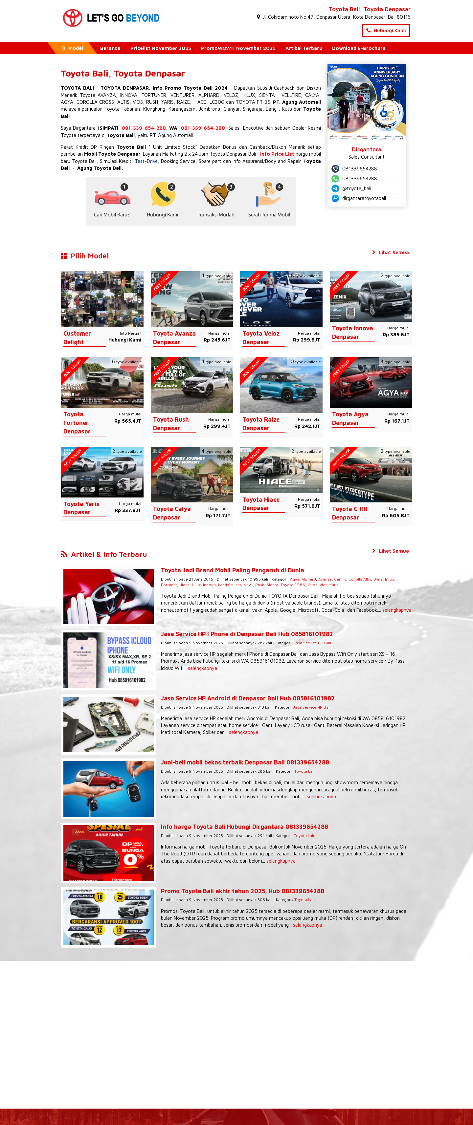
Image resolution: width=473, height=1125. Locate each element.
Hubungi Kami (386, 30)
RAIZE (183, 102)
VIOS (138, 102)
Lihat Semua (390, 252)
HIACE (199, 102)
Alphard (299, 579)
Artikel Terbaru (303, 48)
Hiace (156, 584)
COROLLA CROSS (95, 102)
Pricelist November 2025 (160, 48)
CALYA (312, 95)
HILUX (248, 95)
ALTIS (123, 102)
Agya (284, 579)
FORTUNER (154, 95)
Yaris (306, 584)
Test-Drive (146, 161)
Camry (330, 579)
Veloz (284, 584)
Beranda (110, 48)
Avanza (315, 579)
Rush (231, 584)
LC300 (217, 102)
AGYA (67, 102)
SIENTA (267, 95)
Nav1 (220, 584)
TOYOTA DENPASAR (125, 88)
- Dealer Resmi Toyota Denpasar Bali (236, 1103)
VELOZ (231, 95)
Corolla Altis (350, 579)
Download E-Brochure (359, 48)
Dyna (368, 579)
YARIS (167, 102)
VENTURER (182, 95)
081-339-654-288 (144, 128)
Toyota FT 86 (264, 584)
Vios (295, 584)
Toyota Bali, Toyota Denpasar (370, 9)
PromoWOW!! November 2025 (238, 48)
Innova (181, 584)
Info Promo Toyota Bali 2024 (190, 88)
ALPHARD (208, 95)
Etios (379, 579)
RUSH (152, 102)
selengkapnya (329, 610)
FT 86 (263, 102)
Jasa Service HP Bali (302, 636)
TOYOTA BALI (77, 88)
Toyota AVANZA (98, 95)
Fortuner (395, 579)
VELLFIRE (291, 95)
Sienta (244, 584)
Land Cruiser (201, 584)
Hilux (168, 584)
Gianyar (231, 109)
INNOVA (128, 95)
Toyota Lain (295, 752)
